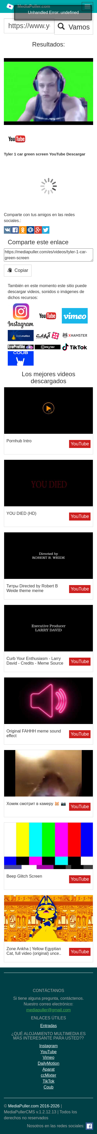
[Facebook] (89, 1126)
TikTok (49, 1081)
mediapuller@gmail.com (48, 1010)
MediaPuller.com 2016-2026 (33, 1106)
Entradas (48, 1025)
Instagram (48, 1046)
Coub (48, 1087)
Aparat (48, 1069)
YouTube (80, 443)
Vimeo (48, 1057)
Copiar (17, 270)
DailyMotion (48, 1063)
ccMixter (48, 1075)
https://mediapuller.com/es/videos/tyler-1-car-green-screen (48, 255)
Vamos (74, 27)
